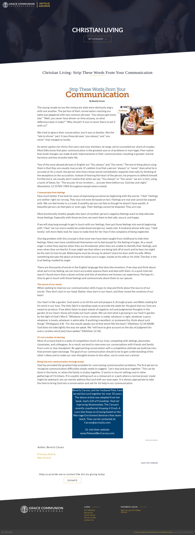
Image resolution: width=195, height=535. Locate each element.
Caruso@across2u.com (97, 422)
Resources (88, 513)
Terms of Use (89, 515)
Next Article (44, 457)
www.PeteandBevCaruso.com (97, 433)
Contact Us (89, 520)
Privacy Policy (90, 517)
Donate (72, 480)
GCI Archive (6, 532)
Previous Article (46, 454)
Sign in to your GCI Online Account (131, 511)
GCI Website (89, 510)
